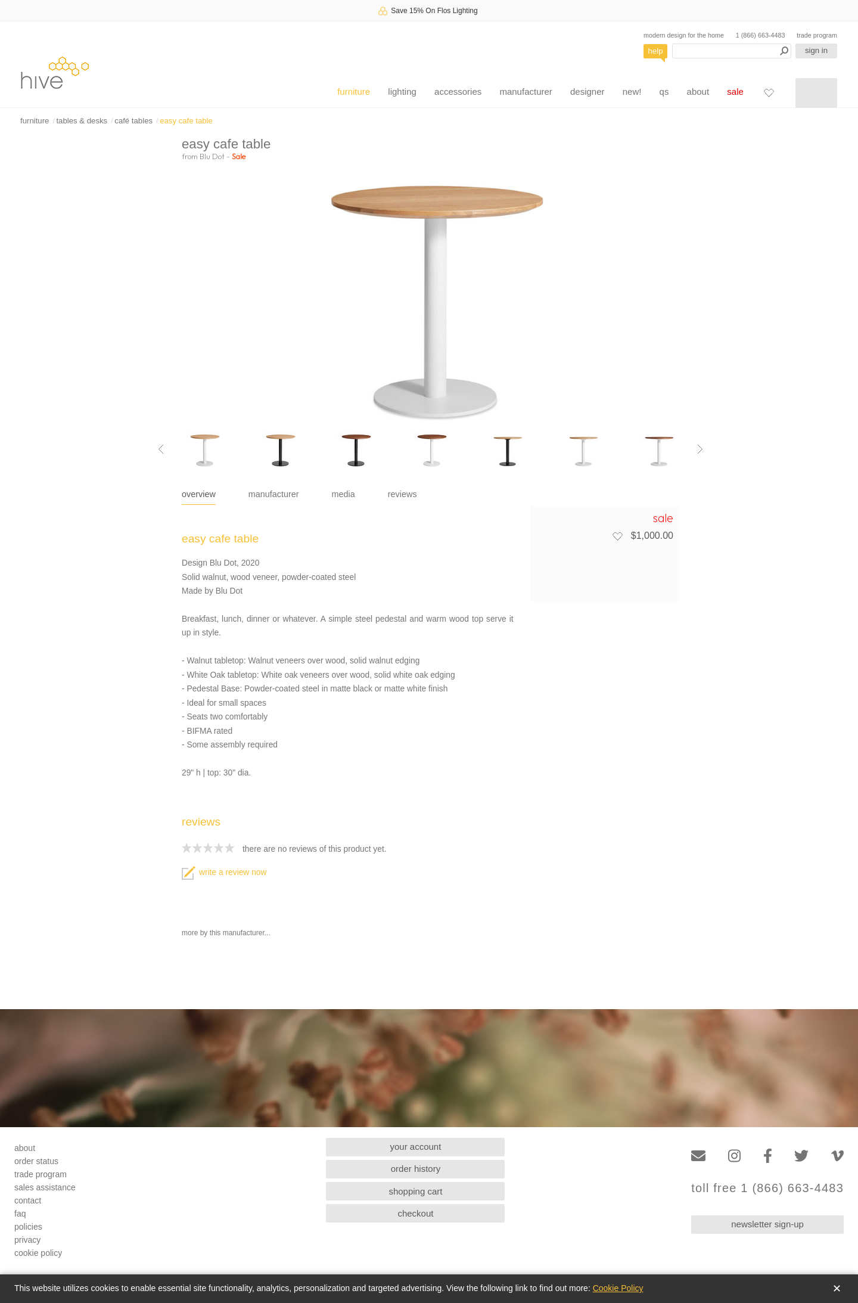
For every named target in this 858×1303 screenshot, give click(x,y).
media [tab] (343, 494)
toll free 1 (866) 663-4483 (767, 1188)
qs (664, 91)
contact (27, 1200)
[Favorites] (768, 92)
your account (416, 1146)
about (698, 91)
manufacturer (525, 91)
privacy (27, 1240)
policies (28, 1226)
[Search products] (731, 51)
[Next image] (700, 449)
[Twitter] (801, 1156)
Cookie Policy (618, 1288)
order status (36, 1161)
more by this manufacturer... (226, 933)
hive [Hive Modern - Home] (55, 72)
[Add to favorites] (617, 535)
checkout (415, 1213)
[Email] (698, 1156)
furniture (353, 91)
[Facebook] (767, 1156)
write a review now (224, 872)
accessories (457, 91)
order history (415, 1169)
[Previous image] (161, 449)
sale (735, 91)
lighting (402, 91)
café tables (133, 120)
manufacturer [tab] (273, 494)
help (655, 50)
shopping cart (415, 1191)
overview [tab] (199, 494)
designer (587, 91)
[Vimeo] (837, 1156)
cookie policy (38, 1253)
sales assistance (45, 1187)
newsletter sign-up (767, 1224)
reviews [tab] (402, 494)
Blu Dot (212, 156)
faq (20, 1213)
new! (632, 91)
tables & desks (81, 120)
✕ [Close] (836, 1288)
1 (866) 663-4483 (760, 35)
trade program (817, 35)
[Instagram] (734, 1156)
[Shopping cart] (816, 93)
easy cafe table (186, 120)
